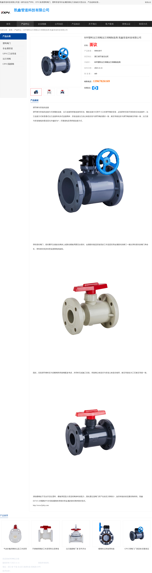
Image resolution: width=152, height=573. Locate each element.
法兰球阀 (7, 59)
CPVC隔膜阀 (8, 64)
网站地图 (41, 571)
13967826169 (101, 81)
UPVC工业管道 (9, 54)
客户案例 (109, 24)
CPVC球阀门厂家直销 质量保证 (137, 549)
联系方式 (143, 24)
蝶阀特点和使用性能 (106, 549)
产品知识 (76, 24)
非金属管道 (8, 48)
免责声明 (24, 571)
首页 (8, 24)
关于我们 (93, 24)
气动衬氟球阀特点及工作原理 (15, 549)
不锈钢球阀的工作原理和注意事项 (45, 549)
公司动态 (59, 24)
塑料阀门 (7, 43)
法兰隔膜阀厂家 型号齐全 (76, 549)
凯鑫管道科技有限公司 (29, 563)
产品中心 (25, 24)
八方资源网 (16, 571)
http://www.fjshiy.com (41, 505)
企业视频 (42, 24)
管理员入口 (33, 571)
